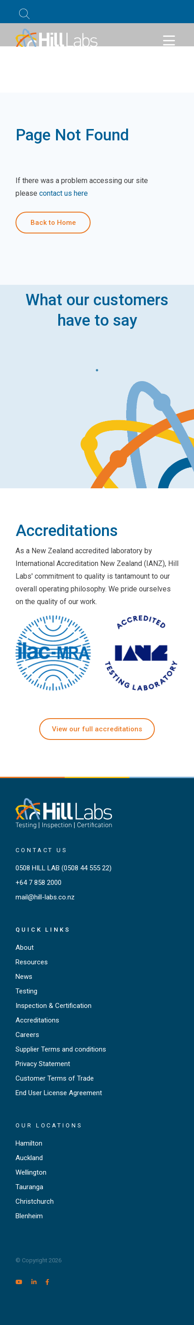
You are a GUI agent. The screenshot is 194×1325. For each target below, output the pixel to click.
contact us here (63, 193)
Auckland (29, 1158)
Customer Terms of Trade (54, 1078)
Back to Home (53, 222)
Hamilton (28, 1143)
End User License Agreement (58, 1093)
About (24, 947)
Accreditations (37, 1020)
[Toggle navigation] (169, 41)
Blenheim (29, 1216)
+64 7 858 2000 (38, 882)
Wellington (30, 1172)
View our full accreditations (97, 729)
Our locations (49, 1125)
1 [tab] (97, 368)
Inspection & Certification (53, 1006)
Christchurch (34, 1201)
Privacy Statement (42, 1064)
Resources (31, 962)
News (23, 977)
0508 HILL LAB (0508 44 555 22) (63, 868)
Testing (26, 991)
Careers (27, 1035)
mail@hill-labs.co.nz (45, 897)
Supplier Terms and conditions (60, 1049)
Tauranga (29, 1187)
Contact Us (41, 850)
